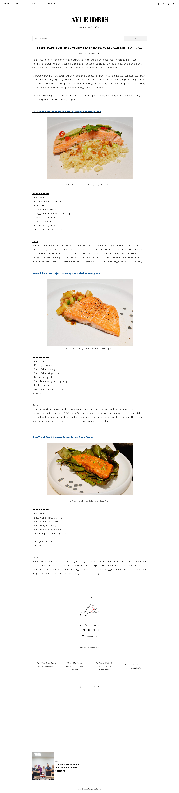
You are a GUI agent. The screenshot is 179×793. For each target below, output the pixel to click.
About (19, 4)
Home (7, 4)
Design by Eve (95, 789)
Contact (33, 4)
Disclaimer (49, 4)
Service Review (91, 636)
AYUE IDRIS (89, 19)
